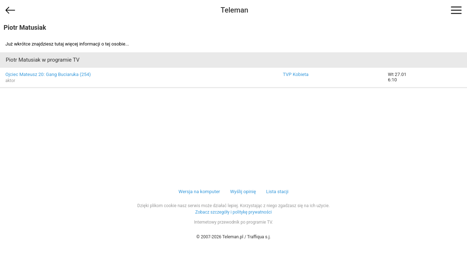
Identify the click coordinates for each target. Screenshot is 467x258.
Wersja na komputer (199, 191)
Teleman (234, 10)
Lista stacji (277, 191)
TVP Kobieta (296, 74)
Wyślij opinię (243, 191)
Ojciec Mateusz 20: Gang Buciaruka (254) (48, 74)
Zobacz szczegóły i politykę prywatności (233, 212)
